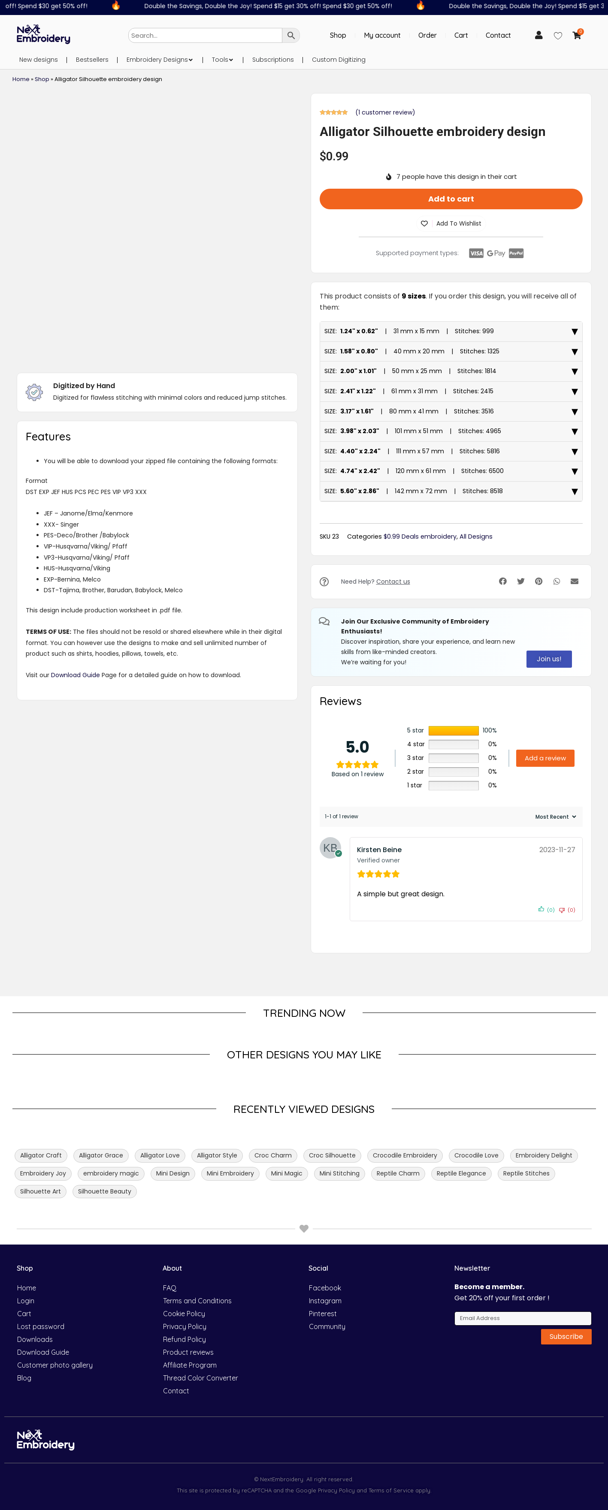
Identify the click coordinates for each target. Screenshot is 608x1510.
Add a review (545, 758)
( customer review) (385, 112)
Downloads (35, 1339)
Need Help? (375, 581)
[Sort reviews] (555, 817)
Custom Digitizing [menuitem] (339, 59)
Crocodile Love (476, 1155)
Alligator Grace (101, 1155)
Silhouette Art (40, 1191)
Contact (498, 35)
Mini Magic (286, 1173)
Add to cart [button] (451, 198)
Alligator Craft (41, 1155)
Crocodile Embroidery (405, 1155)
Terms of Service (390, 1490)
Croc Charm (273, 1155)
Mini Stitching (340, 1173)
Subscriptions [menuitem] (273, 59)
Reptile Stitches (526, 1173)
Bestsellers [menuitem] (92, 59)
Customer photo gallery (55, 1365)
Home (21, 79)
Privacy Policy (184, 1326)
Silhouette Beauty (104, 1191)
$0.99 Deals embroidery (420, 536)
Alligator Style (217, 1155)
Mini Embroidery (230, 1173)
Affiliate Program (190, 1365)
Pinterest (323, 1313)
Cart (461, 35)
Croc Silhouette (332, 1155)
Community (327, 1326)
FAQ (169, 1288)
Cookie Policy (184, 1313)
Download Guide (75, 675)
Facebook (325, 1288)
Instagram (325, 1300)
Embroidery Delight (544, 1155)
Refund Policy (184, 1339)
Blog (24, 1378)
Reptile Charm (398, 1173)
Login (25, 1300)
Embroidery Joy (43, 1173)
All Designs (476, 536)
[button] (191, 59)
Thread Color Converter (200, 1378)
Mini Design (173, 1173)
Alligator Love (160, 1155)
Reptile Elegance (461, 1173)
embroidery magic (111, 1173)
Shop (338, 35)
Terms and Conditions (197, 1300)
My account (382, 35)
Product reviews (188, 1352)
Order (427, 35)
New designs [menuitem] (38, 59)
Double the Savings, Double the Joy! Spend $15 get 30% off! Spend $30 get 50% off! (276, 6)
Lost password (40, 1326)
